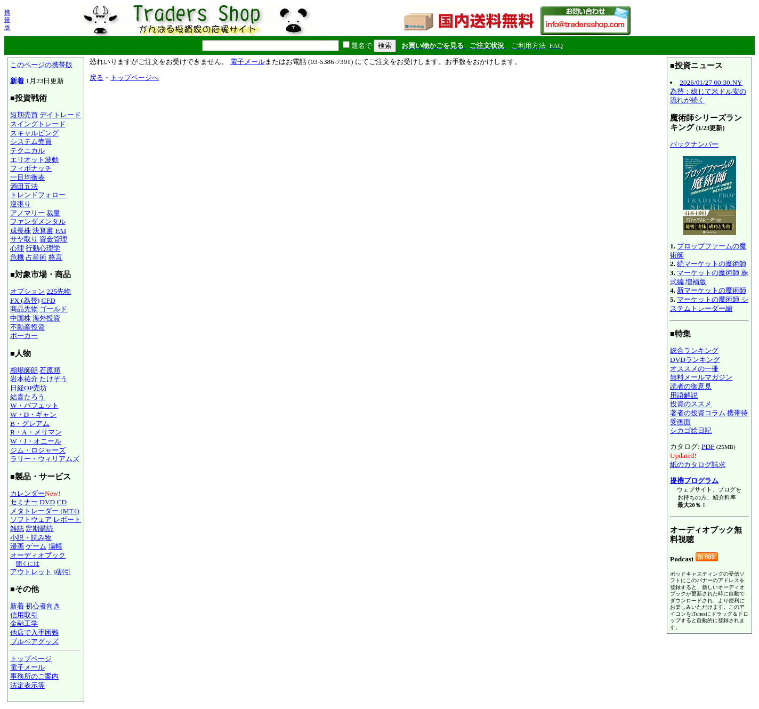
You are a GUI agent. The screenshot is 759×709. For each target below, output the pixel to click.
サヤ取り (24, 239)
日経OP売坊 (28, 388)
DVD (47, 502)
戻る (96, 78)
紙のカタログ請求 (697, 465)
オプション (27, 291)
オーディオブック (38, 555)
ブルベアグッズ (34, 642)
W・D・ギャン (33, 414)
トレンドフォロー (38, 195)
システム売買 (31, 142)
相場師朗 (24, 370)
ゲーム (36, 546)
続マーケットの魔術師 (711, 264)
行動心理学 (43, 248)
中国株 (20, 318)
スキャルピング (34, 133)
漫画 (17, 546)
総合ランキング (694, 350)
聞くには (27, 563)
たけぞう (53, 379)
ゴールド (53, 309)
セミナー (24, 502)
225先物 (58, 291)
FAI (61, 231)
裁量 (53, 213)
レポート (67, 519)
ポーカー (24, 336)
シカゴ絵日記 (691, 430)
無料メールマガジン (701, 377)
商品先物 (24, 309)
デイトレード (60, 115)
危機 (17, 257)
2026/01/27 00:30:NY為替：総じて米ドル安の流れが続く (708, 91)
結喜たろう (27, 397)
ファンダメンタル (38, 221)
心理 (17, 248)
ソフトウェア (31, 519)
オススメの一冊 (694, 369)
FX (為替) (24, 300)
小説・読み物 (31, 538)
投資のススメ (691, 404)
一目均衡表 (27, 177)
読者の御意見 (691, 386)
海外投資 (46, 318)
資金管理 (53, 239)
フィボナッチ (31, 168)
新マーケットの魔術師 (711, 290)
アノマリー (27, 213)
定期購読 (39, 529)
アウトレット (31, 572)
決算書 (43, 231)
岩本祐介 (24, 379)
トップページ (31, 659)
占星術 (36, 257)
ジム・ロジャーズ (38, 450)
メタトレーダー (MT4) (44, 511)
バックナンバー (694, 144)
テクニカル (27, 151)
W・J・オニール (35, 441)
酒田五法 (24, 186)
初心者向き (43, 606)
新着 (17, 81)
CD (62, 502)
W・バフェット (34, 405)
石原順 (49, 370)
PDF (707, 446)
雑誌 (17, 529)
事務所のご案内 (34, 676)
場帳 (55, 546)
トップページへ (134, 78)
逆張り (20, 204)
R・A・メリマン (36, 432)
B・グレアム (30, 424)
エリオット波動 (34, 160)
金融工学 (24, 623)
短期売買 (24, 115)
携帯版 (7, 19)
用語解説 (684, 395)
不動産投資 (27, 327)
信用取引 (24, 615)
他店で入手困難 (34, 633)
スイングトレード (38, 124)
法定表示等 (27, 685)
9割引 (62, 572)
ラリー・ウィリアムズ (44, 459)
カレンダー (27, 493)
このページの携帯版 (41, 65)
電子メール (27, 667)
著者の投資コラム (697, 413)
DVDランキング (695, 360)
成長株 (20, 231)
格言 (55, 257)
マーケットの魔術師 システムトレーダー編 (709, 303)
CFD (48, 300)
